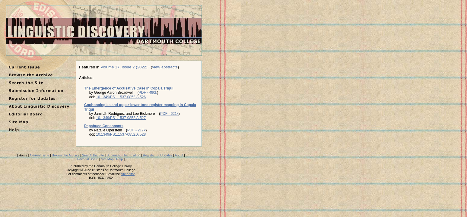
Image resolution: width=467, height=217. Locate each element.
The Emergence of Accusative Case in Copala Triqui (128, 88)
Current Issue (39, 155)
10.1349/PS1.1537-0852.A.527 (121, 118)
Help (119, 159)
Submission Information (123, 155)
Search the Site (93, 155)
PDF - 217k (136, 130)
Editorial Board (87, 159)
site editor (128, 174)
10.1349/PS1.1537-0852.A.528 (121, 134)
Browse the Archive (65, 155)
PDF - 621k (169, 114)
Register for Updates (157, 155)
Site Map (107, 159)
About (179, 155)
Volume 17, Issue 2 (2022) (124, 67)
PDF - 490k (148, 92)
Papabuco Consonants (103, 126)
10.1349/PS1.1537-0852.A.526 (121, 97)
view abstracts (164, 67)
